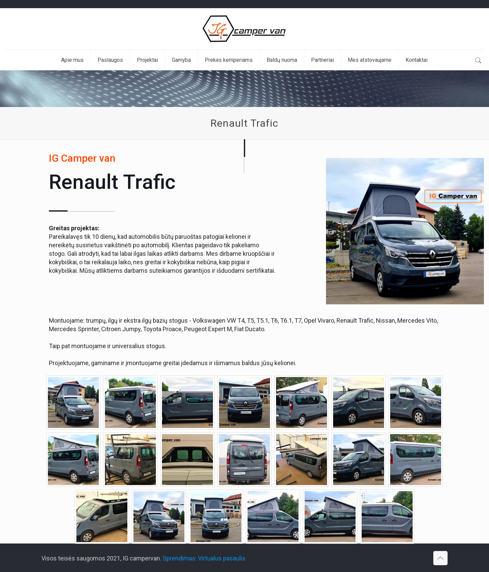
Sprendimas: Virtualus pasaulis (204, 558)
